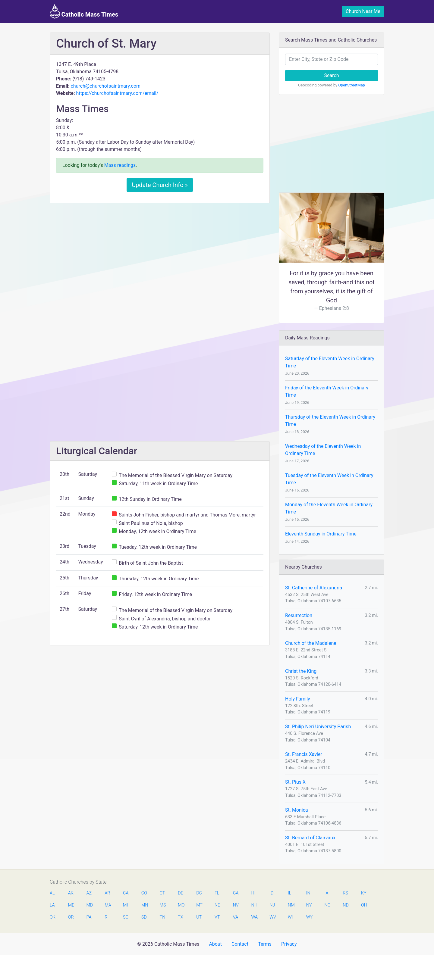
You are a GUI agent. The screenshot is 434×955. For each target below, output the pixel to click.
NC (327, 905)
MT (199, 905)
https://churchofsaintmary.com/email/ (117, 93)
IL (289, 893)
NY (309, 905)
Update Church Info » (160, 185)
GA (236, 893)
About (215, 944)
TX (180, 917)
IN (308, 893)
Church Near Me (363, 11)
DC (199, 893)
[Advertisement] (160, 253)
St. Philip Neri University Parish (318, 726)
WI (290, 917)
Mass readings (120, 165)
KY (363, 893)
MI (125, 905)
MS (163, 905)
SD (144, 917)
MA (108, 905)
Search (331, 75)
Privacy (289, 944)
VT (217, 917)
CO (144, 893)
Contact (239, 944)
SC (125, 917)
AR (107, 893)
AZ (89, 893)
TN (162, 917)
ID (271, 893)
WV (272, 917)
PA (89, 917)
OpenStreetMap (351, 85)
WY (309, 917)
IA (326, 893)
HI (253, 893)
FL (217, 893)
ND (346, 905)
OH (364, 905)
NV (236, 905)
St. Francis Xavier (303, 754)
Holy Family (297, 699)
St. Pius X (295, 782)
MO (181, 905)
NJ (272, 905)
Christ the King (300, 671)
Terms (265, 944)
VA (235, 917)
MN (144, 905)
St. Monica (296, 810)
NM (291, 905)
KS (345, 893)
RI (106, 917)
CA (125, 893)
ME (71, 905)
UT (199, 917)
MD (89, 905)
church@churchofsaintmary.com (105, 86)
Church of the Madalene (310, 643)
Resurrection (298, 615)
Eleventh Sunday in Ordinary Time (321, 534)
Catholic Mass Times (84, 11)
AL (52, 893)
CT (162, 893)
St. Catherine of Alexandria (313, 588)
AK (71, 893)
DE (180, 893)
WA (254, 917)
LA (52, 905)
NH (254, 905)
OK (52, 917)
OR (71, 917)
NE (217, 905)
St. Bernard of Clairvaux (310, 838)
